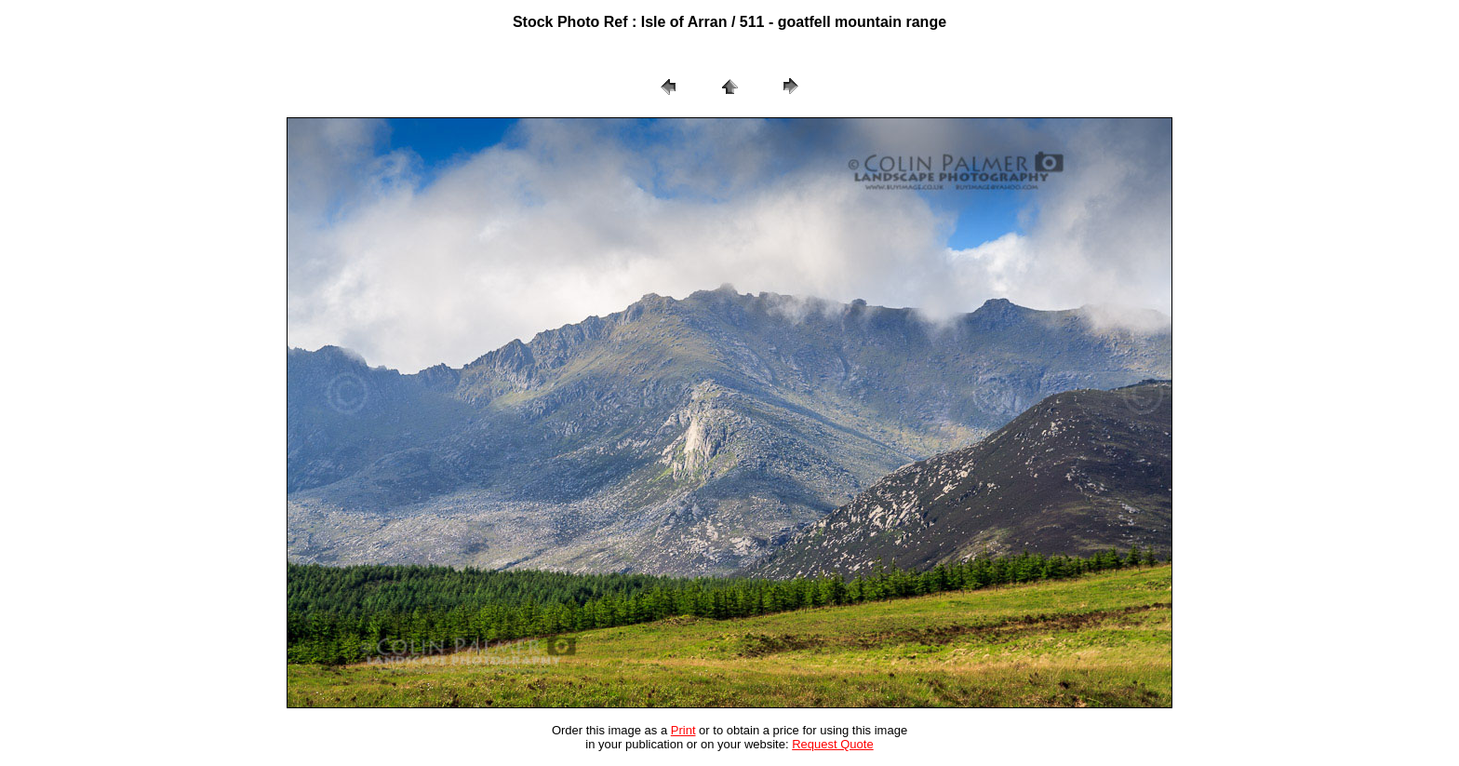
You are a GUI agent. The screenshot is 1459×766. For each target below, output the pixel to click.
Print (683, 730)
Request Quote (832, 744)
